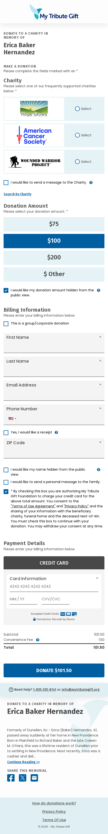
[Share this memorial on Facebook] (10, 777)
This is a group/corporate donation (40, 323)
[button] (91, 184)
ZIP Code (15, 443)
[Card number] (54, 588)
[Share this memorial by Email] (34, 777)
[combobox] (12, 418)
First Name (17, 337)
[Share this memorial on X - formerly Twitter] (22, 777)
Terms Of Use (54, 820)
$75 (54, 224)
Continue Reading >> (23, 762)
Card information (28, 579)
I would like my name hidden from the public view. (48, 472)
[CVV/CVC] (56, 598)
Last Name (17, 361)
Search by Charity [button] (17, 194)
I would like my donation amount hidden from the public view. (52, 293)
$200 (54, 257)
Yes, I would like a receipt (31, 432)
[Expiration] (23, 598)
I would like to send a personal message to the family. (55, 481)
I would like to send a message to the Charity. (49, 182)
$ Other (54, 274)
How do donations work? (54, 803)
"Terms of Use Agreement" (33, 506)
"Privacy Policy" (76, 506)
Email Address (21, 385)
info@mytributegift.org (80, 690)
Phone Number (22, 409)
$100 (54, 240)
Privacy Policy (54, 811)
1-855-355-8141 (44, 690)
